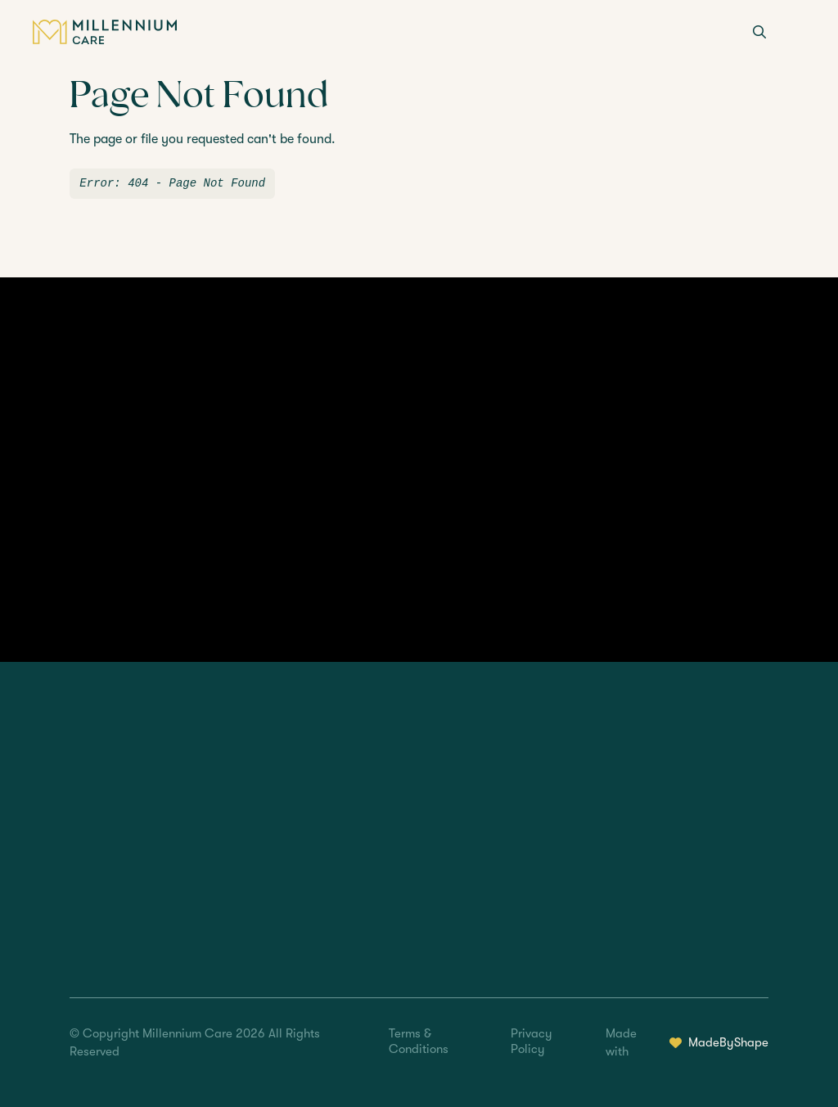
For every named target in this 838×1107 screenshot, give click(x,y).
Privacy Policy (531, 1041)
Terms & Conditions (418, 1041)
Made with (687, 1043)
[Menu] (795, 33)
